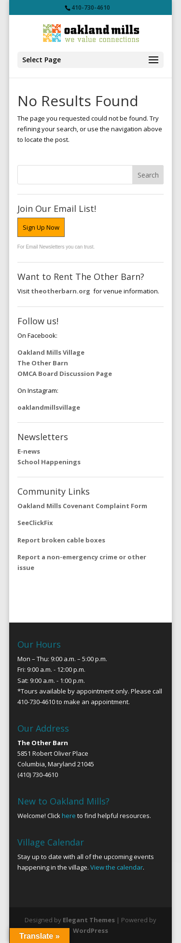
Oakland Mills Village (50, 352)
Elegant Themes (89, 919)
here (69, 815)
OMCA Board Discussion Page (64, 373)
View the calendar (116, 867)
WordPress (90, 930)
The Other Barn (42, 363)
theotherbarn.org (60, 291)
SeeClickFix (35, 522)
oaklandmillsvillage (49, 407)
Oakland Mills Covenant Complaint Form (82, 505)
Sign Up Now (41, 227)
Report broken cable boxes (61, 540)
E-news (28, 451)
